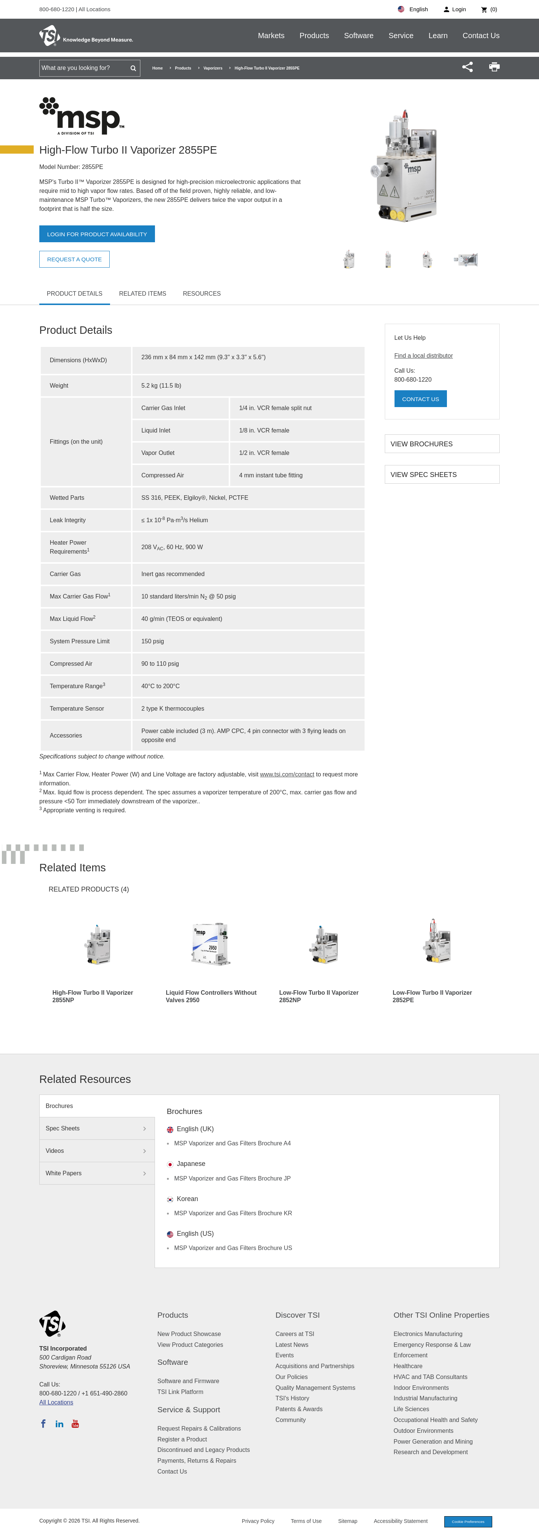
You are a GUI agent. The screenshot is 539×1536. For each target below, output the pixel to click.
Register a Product (182, 1439)
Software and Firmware (188, 1381)
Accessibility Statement (394, 1522)
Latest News (291, 1345)
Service (401, 35)
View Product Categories (190, 1345)
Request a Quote (75, 259)
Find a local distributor (424, 356)
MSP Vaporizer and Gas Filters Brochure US (233, 1248)
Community (290, 1420)
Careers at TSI (294, 1334)
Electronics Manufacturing (428, 1334)
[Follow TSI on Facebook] (43, 1423)
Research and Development (431, 1452)
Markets (271, 35)
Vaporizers (213, 68)
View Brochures (422, 444)
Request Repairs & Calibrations (199, 1428)
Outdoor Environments (424, 1431)
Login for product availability (99, 234)
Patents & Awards (299, 1409)
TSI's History (292, 1398)
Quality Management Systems (315, 1388)
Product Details (75, 293)
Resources (202, 293)
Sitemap (341, 1522)
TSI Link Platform (181, 1392)
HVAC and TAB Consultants (431, 1377)
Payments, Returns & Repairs (197, 1460)
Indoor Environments (421, 1388)
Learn (438, 35)
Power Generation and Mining (433, 1441)
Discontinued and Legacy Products (204, 1450)
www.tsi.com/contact (287, 774)
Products (314, 35)
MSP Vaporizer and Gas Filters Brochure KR (233, 1213)
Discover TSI (297, 1315)
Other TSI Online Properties (442, 1315)
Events (284, 1355)
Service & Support (189, 1409)
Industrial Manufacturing (426, 1398)
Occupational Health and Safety (436, 1420)
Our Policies (291, 1377)
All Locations (94, 9)
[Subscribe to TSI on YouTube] (75, 1423)
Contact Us (481, 35)
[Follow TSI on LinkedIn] (59, 1423)
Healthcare (408, 1366)
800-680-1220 (57, 9)
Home (157, 68)
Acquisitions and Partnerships (314, 1366)
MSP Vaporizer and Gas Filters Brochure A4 (232, 1143)
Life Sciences (411, 1409)
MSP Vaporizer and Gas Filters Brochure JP (232, 1178)
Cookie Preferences (465, 1522)
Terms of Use (300, 1522)
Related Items (142, 293)
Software (359, 35)
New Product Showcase (189, 1334)
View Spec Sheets (424, 474)
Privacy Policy (251, 1522)
